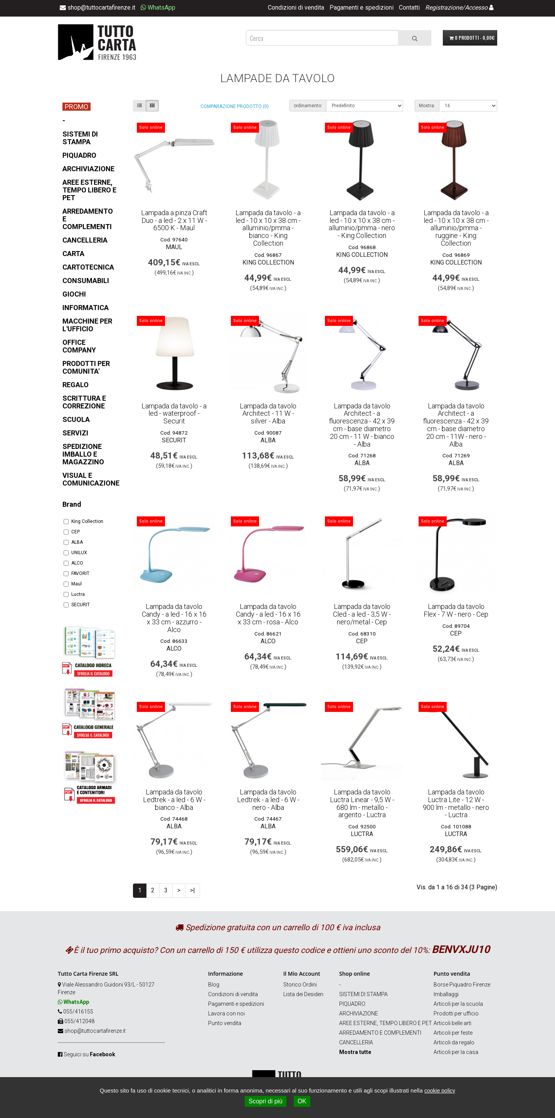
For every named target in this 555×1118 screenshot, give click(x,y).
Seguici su (89, 1054)
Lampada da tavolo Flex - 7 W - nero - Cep (456, 610)
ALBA (73, 542)
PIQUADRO (352, 1004)
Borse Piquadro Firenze (462, 984)
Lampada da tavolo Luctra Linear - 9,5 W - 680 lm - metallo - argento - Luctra (362, 803)
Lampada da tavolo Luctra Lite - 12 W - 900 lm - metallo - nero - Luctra (456, 803)
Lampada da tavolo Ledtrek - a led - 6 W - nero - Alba (268, 799)
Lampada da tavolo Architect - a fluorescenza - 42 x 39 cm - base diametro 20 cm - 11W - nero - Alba (456, 425)
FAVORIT (76, 573)
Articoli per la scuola (458, 1004)
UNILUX (75, 552)
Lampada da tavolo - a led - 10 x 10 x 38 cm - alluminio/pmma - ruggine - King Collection (456, 228)
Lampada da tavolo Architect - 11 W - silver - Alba (268, 413)
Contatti (409, 7)
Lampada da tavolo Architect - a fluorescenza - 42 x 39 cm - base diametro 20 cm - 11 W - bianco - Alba (362, 425)
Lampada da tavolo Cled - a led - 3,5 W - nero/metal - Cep (362, 614)
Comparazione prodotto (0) (234, 106)
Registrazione (443, 7)
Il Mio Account (301, 973)
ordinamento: (308, 105)
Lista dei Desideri (303, 994)
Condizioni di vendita (296, 7)
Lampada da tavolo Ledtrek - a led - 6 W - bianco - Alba (174, 799)
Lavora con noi (226, 1013)
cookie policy (439, 1091)
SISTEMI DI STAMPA (363, 994)
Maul (73, 584)
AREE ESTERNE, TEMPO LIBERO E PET (385, 1023)
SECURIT (77, 604)
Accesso (476, 7)
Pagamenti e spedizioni (362, 7)
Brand (71, 504)
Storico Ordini (300, 984)
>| (192, 890)
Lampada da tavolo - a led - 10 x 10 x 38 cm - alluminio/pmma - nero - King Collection (362, 224)
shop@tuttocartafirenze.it (95, 1031)
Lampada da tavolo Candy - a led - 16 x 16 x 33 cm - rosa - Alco (268, 614)
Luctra (74, 594)
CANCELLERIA (356, 1042)
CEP (72, 532)
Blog (213, 984)
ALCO (73, 563)
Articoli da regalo (454, 1042)
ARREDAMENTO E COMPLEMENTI (380, 1033)
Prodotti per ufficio (456, 1013)
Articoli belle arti (452, 1023)
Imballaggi (446, 994)
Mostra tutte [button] (355, 1052)
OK (302, 1101)
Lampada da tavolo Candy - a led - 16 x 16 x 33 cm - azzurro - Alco (174, 617)
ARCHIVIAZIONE (358, 1013)
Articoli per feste (453, 1033)
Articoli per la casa (456, 1052)
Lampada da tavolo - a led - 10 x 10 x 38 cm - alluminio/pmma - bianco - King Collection (268, 228)
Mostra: (427, 105)
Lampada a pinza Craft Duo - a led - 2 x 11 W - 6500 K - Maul (174, 220)
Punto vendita (224, 1023)
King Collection (83, 521)
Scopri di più (266, 1101)
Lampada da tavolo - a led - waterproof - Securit (174, 413)
